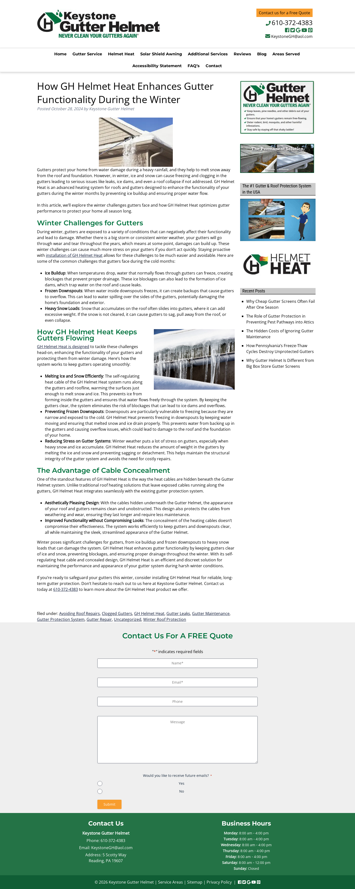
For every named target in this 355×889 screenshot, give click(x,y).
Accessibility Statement (157, 65)
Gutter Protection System (61, 619)
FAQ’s (194, 65)
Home (60, 54)
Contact (214, 65)
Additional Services (208, 54)
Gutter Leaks (178, 613)
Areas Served (286, 54)
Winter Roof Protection (164, 619)
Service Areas (170, 882)
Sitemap (194, 882)
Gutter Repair (99, 619)
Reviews (242, 54)
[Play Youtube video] (278, 220)
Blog (261, 54)
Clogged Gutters (117, 613)
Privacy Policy (219, 882)
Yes (181, 783)
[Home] (98, 36)
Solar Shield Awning (161, 54)
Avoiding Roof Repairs (79, 613)
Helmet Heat (121, 54)
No (181, 791)
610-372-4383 (292, 22)
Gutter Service (87, 54)
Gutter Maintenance (211, 613)
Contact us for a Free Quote (284, 12)
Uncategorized (127, 619)
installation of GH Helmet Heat (74, 255)
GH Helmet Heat (149, 613)
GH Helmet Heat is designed (63, 346)
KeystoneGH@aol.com (292, 36)
